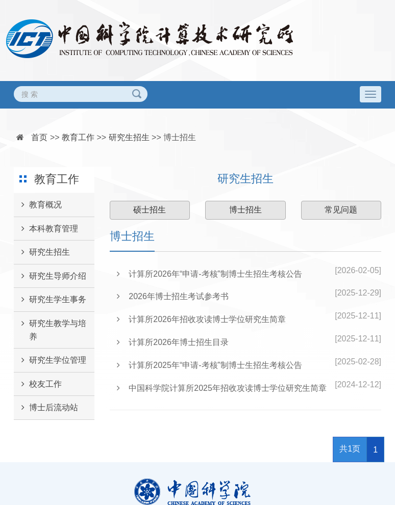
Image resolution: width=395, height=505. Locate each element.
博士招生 (179, 137)
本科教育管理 (46, 229)
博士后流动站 (46, 407)
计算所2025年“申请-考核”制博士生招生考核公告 (209, 365)
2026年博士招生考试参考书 (173, 296)
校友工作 (38, 384)
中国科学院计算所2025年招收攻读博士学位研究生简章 (222, 388)
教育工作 (78, 137)
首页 (39, 137)
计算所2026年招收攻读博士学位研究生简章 (201, 319)
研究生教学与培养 (50, 326)
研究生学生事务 (50, 299)
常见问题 (341, 209)
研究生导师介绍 (50, 276)
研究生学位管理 (50, 360)
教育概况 (38, 205)
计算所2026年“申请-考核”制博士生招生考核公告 (209, 274)
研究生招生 (129, 137)
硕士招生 (149, 209)
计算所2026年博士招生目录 (173, 342)
